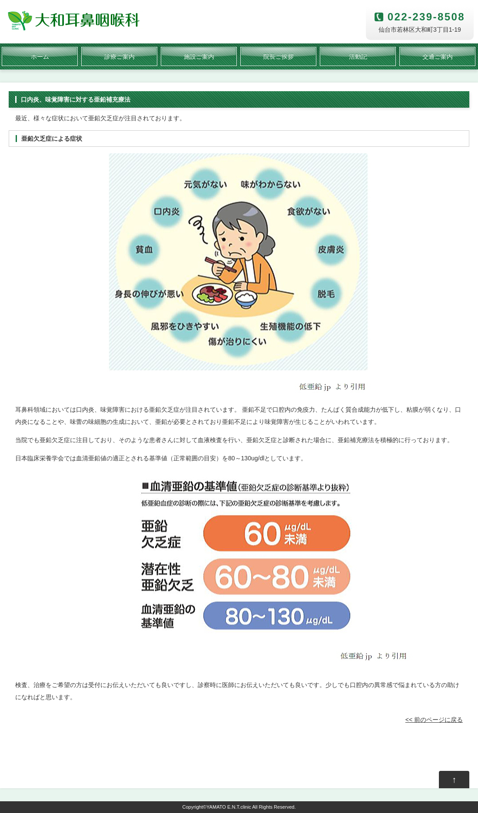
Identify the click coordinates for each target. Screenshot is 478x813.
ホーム (40, 56)
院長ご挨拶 (278, 56)
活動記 (358, 56)
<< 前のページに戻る (434, 719)
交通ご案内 (437, 56)
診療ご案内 (119, 56)
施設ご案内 (199, 56)
